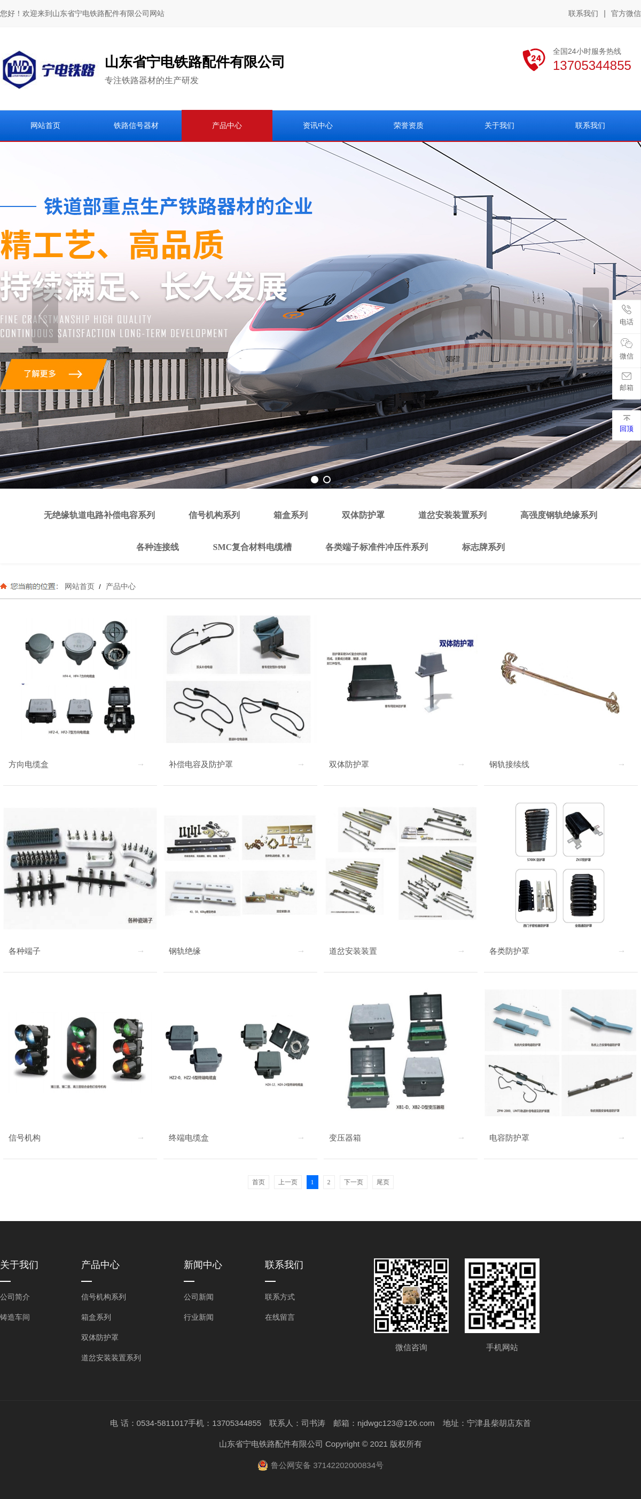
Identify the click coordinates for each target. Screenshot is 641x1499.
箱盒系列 (96, 1317)
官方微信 (626, 14)
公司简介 (15, 1297)
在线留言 (280, 1317)
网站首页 (80, 586)
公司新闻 (199, 1297)
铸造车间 (15, 1317)
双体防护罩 (100, 1337)
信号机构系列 (103, 1297)
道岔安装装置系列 (111, 1357)
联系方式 (280, 1297)
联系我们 (583, 13)
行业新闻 (199, 1317)
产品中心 (120, 586)
